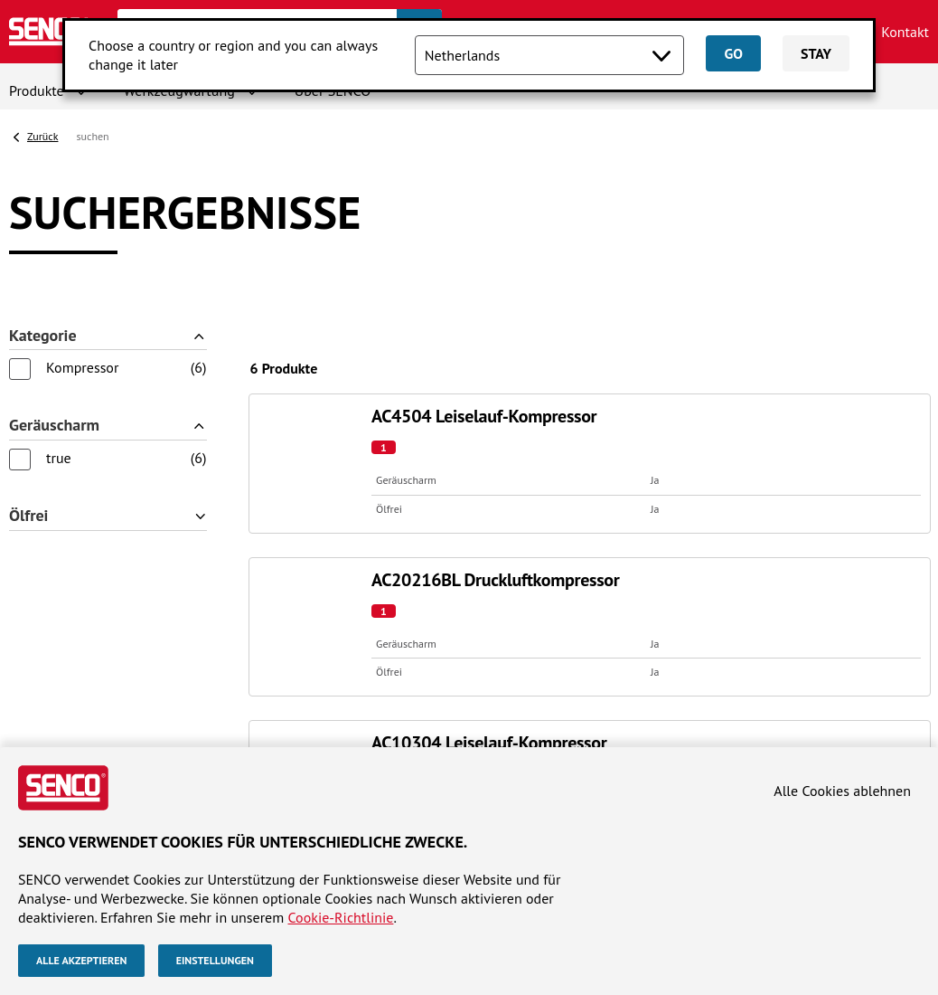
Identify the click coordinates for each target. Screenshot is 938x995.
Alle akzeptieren (81, 960)
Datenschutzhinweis (149, 738)
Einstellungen (215, 960)
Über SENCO (47, 560)
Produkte (36, 90)
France (500, 598)
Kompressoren (289, 616)
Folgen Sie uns (773, 529)
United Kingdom (530, 635)
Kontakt (905, 32)
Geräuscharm (54, 345)
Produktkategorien (324, 529)
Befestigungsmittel (303, 635)
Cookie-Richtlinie (341, 916)
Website (40, 529)
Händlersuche (51, 579)
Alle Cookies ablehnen (842, 791)
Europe (501, 579)
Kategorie (43, 277)
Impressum (43, 738)
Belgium (505, 560)
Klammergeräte (292, 579)
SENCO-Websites (542, 529)
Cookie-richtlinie (274, 738)
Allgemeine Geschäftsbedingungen (450, 719)
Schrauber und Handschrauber (338, 598)
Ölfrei (28, 413)
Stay (816, 53)
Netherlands (517, 616)
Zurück (42, 136)
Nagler (265, 560)
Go (733, 53)
